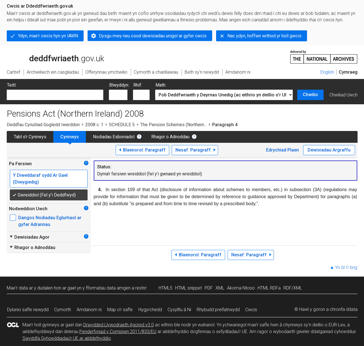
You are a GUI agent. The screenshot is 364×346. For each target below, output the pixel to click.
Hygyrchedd (150, 309)
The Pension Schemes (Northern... (173, 124)
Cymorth (62, 309)
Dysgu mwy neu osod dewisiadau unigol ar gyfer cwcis (153, 36)
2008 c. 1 (94, 124)
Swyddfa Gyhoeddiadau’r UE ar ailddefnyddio (66, 338)
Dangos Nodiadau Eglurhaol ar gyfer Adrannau (49, 221)
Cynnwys (69, 136)
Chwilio (310, 94)
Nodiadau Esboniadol (113, 136)
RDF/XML (292, 288)
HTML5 (165, 288)
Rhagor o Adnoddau (170, 136)
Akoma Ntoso (241, 288)
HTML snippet (188, 288)
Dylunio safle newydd (28, 309)
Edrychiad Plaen (282, 150)
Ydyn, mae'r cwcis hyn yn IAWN (48, 36)
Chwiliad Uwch (343, 95)
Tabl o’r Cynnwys (30, 136)
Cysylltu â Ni (179, 309)
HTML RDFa (269, 288)
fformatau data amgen (108, 288)
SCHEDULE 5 (122, 124)
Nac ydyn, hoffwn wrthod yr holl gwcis (264, 36)
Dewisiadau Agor (29, 237)
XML (220, 288)
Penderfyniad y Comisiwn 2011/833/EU (117, 331)
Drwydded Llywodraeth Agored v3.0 (118, 324)
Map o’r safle (120, 309)
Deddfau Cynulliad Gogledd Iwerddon (43, 124)
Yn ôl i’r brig (346, 267)
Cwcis (251, 309)
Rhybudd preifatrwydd (218, 309)
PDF (209, 288)
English (327, 72)
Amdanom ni (89, 309)
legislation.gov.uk (51, 56)
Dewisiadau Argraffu (329, 150)
